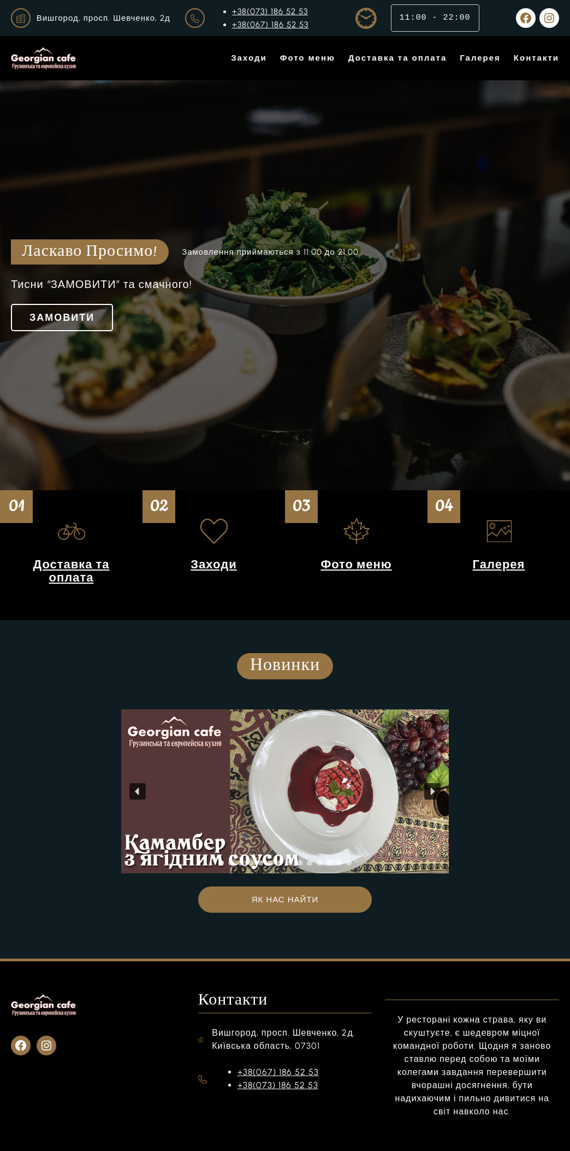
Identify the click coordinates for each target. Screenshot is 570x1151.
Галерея (499, 564)
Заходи (213, 564)
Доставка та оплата (71, 571)
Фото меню (355, 564)
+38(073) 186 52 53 (270, 11)
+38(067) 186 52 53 (270, 25)
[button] (137, 791)
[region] (285, 791)
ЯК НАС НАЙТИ (285, 900)
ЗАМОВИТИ (61, 318)
